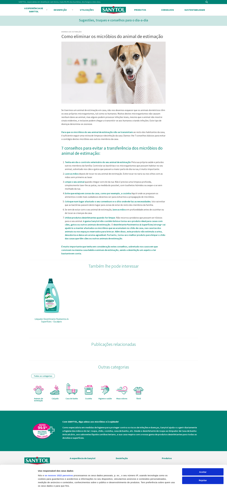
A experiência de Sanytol (33, 10)
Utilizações (87, 9)
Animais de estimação (71, 32)
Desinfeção (60, 9)
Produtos (140, 9)
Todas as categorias (43, 376)
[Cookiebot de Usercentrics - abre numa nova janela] (18, 485)
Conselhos (167, 9)
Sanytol (113, 10)
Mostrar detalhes (47, 485)
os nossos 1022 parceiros (59, 453)
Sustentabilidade (194, 9)
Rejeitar (203, 458)
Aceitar (203, 450)
